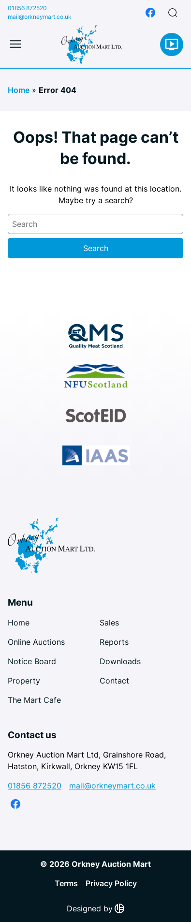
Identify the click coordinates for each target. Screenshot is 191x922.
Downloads (120, 661)
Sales (109, 622)
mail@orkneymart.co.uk (40, 16)
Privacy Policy (111, 883)
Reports (114, 642)
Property (24, 680)
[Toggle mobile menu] (15, 44)
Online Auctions (36, 642)
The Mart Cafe (34, 700)
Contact (114, 680)
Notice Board (32, 661)
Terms (66, 883)
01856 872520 (27, 8)
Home (18, 90)
